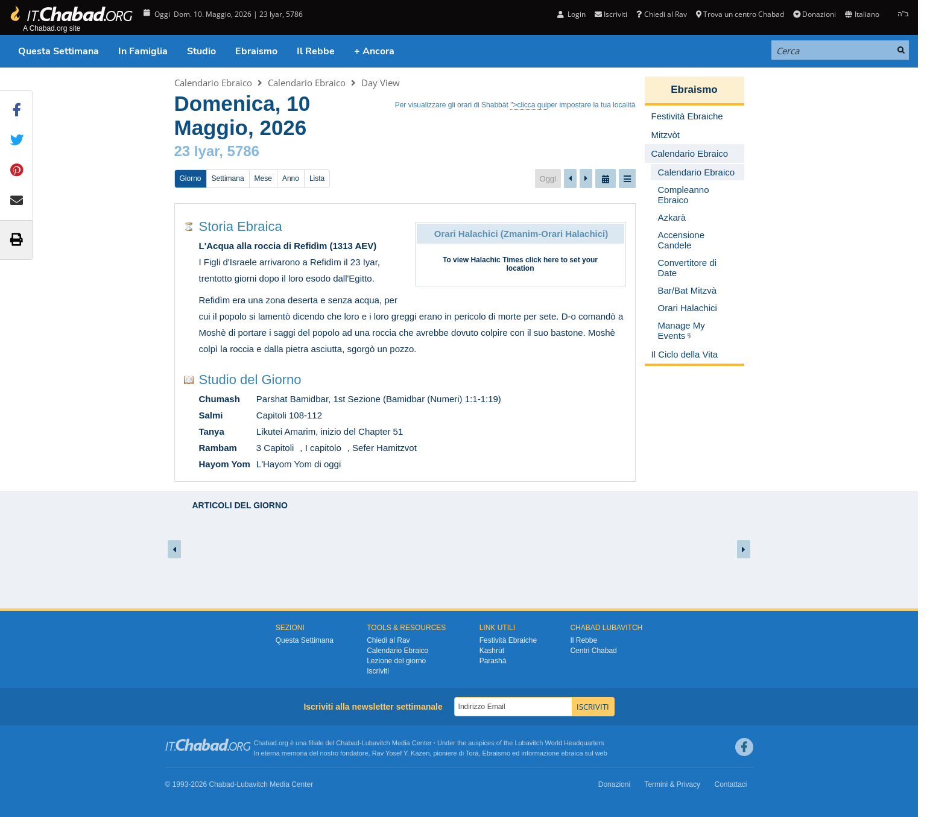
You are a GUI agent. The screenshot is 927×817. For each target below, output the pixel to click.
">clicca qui (528, 105)
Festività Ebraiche (508, 640)
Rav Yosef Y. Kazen (401, 753)
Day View (380, 83)
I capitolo (323, 448)
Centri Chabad (593, 650)
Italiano (862, 14)
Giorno (190, 178)
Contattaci (730, 784)
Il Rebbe (316, 51)
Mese (263, 178)
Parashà (493, 661)
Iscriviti (611, 14)
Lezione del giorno (396, 661)
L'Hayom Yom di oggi (298, 464)
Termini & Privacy (672, 784)
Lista (316, 178)
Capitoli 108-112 (289, 415)
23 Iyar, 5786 (216, 151)
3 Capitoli (275, 448)
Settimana (228, 178)
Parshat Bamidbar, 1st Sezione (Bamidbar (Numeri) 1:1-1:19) (378, 399)
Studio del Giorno (250, 379)
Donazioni (814, 14)
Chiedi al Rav (661, 14)
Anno (290, 178)
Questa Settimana (58, 51)
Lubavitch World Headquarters (559, 742)
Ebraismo (256, 51)
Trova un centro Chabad (740, 14)
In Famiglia (143, 51)
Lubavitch (376, 742)
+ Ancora (374, 51)
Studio (201, 51)
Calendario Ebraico (213, 83)
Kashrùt (491, 650)
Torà (472, 753)
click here (541, 260)
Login (571, 14)
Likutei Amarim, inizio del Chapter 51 (329, 431)
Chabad (347, 742)
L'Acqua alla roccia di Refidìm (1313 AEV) (288, 246)
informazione (540, 753)
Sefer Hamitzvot (384, 448)
